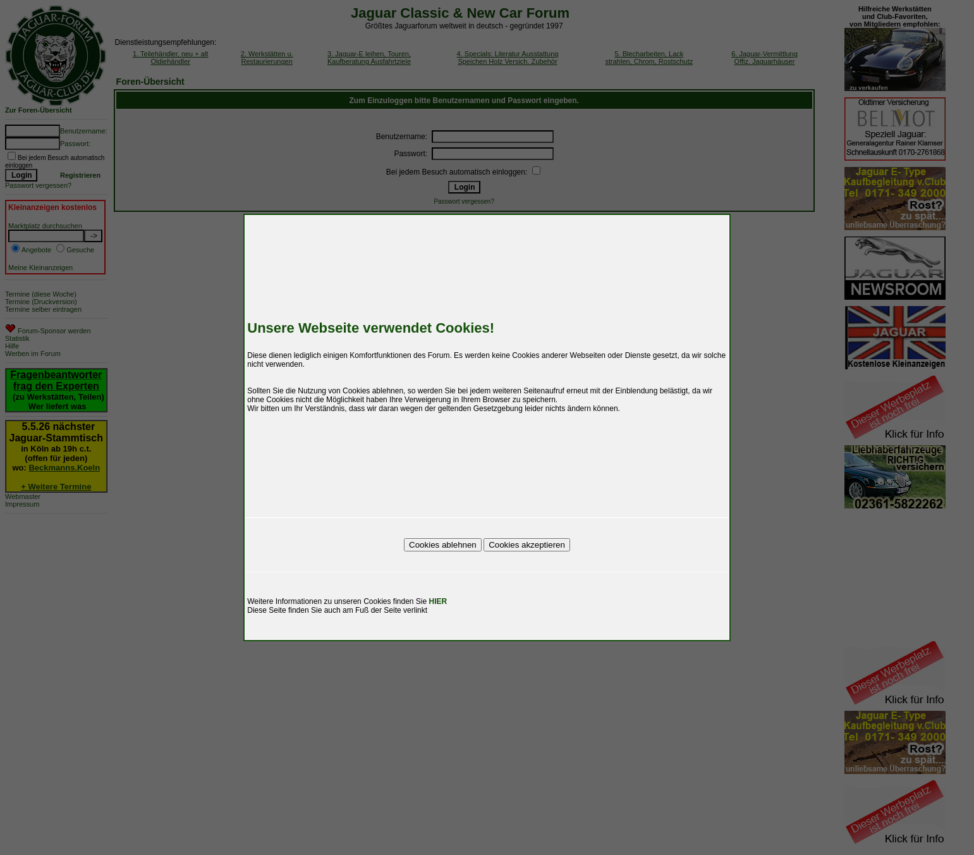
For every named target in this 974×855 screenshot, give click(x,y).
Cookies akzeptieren (527, 545)
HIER (438, 601)
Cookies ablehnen (443, 545)
